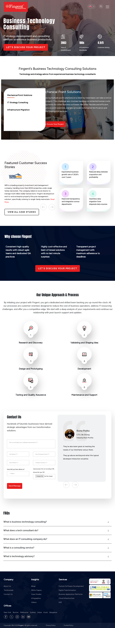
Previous (43, 207)
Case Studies (36, 594)
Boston (15, 612)
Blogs (33, 586)
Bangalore (53, 612)
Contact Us (8, 594)
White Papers (36, 590)
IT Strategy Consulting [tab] (17, 102)
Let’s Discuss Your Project (53, 124)
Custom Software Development (71, 586)
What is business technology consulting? (25, 521)
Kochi (45, 612)
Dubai (39, 612)
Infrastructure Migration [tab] (18, 110)
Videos (33, 602)
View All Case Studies (22, 212)
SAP (60, 602)
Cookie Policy (68, 625)
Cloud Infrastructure (66, 598)
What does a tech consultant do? (20, 530)
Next (52, 207)
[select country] (91, 6)
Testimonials (8, 590)
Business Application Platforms (71, 594)
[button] (57, 522)
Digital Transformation (67, 590)
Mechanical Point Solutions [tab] (19, 95)
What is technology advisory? (19, 556)
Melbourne (24, 612)
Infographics (36, 598)
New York (7, 612)
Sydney (33, 612)
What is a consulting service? (18, 547)
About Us (7, 586)
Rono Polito (83, 430)
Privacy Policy (51, 625)
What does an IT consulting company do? (25, 539)
